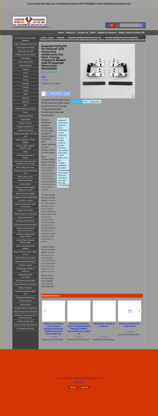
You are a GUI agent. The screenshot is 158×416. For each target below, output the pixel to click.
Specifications (95, 102)
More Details (79, 382)
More (86, 102)
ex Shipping (44, 80)
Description (77, 102)
